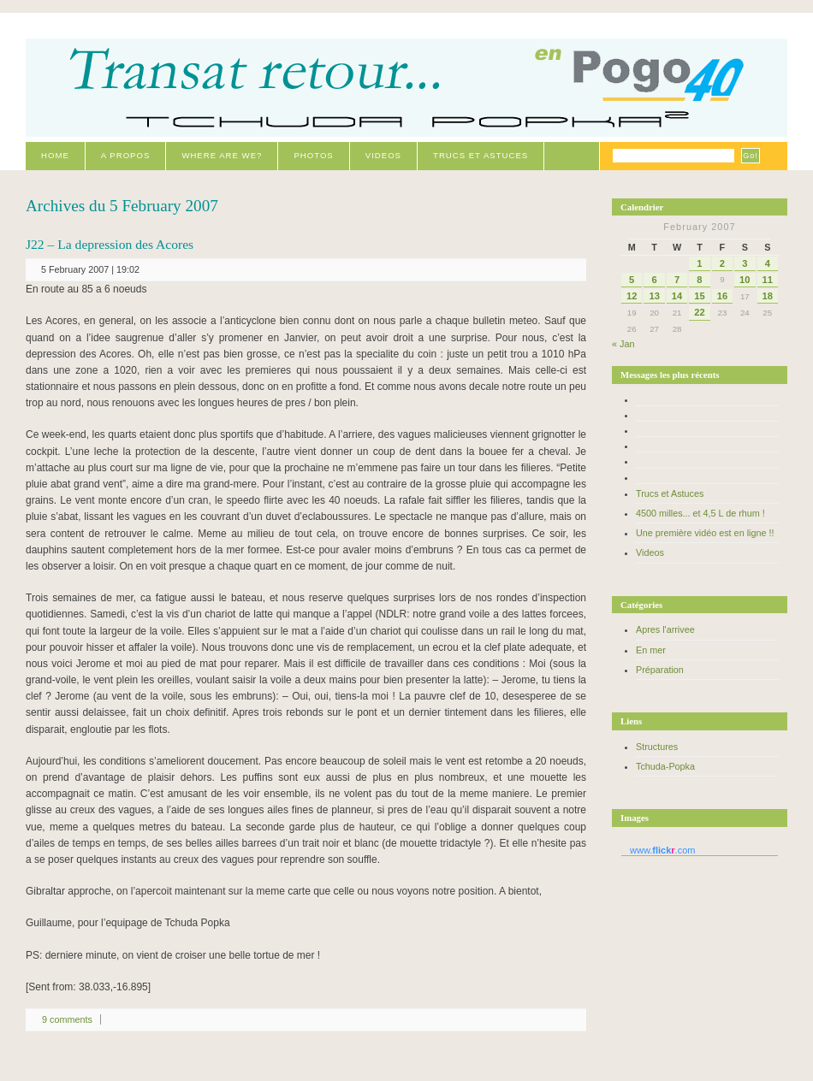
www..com (662, 850)
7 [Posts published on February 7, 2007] (676, 280)
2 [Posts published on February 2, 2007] (722, 263)
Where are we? (221, 155)
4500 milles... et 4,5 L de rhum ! (700, 513)
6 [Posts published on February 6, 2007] (654, 280)
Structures (657, 746)
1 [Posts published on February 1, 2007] (699, 263)
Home (55, 155)
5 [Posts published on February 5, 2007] (631, 280)
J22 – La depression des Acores (109, 244)
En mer (651, 650)
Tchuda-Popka (665, 766)
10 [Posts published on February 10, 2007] (744, 280)
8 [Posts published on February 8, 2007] (699, 280)
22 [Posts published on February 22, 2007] (699, 312)
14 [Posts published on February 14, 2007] (677, 296)
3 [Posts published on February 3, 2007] (744, 263)
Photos (313, 155)
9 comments (67, 1019)
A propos (126, 155)
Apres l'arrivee (665, 629)
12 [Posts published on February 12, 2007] (631, 296)
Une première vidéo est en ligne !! (705, 533)
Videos (383, 155)
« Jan (623, 344)
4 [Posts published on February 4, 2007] (767, 263)
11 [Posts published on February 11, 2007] (768, 280)
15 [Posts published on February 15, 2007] (699, 296)
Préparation (660, 670)
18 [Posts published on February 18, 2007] (768, 296)
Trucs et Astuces (480, 155)
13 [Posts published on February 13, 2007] (654, 296)
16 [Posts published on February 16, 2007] (722, 296)
